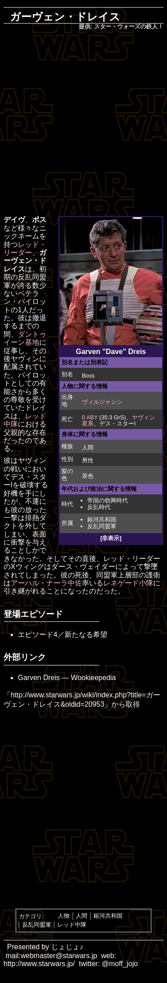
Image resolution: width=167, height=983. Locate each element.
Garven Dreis (39, 677)
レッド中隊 (71, 924)
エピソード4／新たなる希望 (62, 634)
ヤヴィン (25, 358)
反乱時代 (98, 507)
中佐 (75, 583)
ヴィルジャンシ (102, 401)
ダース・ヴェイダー (83, 566)
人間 (88, 447)
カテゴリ (30, 915)
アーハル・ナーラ (39, 583)
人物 (63, 915)
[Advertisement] (83, 123)
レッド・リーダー (25, 248)
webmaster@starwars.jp (58, 955)
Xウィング (27, 566)
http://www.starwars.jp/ (39, 963)
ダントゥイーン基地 (25, 338)
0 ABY (90, 417)
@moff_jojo (120, 963)
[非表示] (111, 538)
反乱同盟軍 (101, 526)
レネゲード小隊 (128, 583)
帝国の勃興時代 (107, 500)
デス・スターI (117, 423)
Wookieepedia (93, 677)
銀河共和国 (101, 519)
